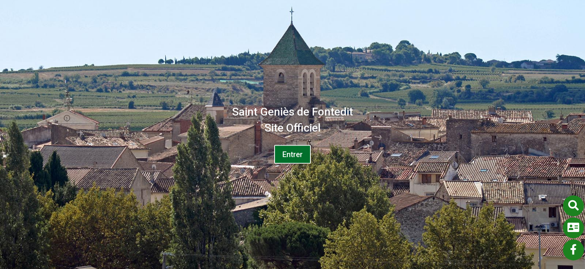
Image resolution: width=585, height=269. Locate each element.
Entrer (292, 156)
